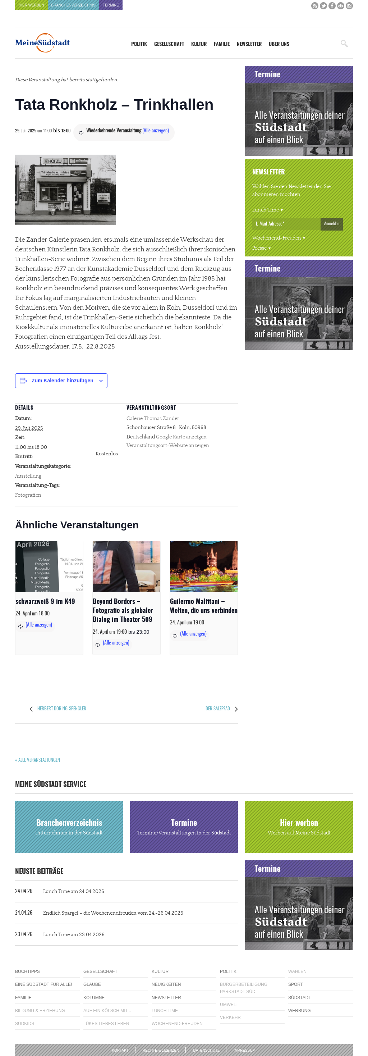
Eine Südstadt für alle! (43, 984)
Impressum (245, 1050)
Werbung (299, 1010)
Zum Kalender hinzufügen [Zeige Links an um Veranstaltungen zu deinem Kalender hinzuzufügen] (62, 380)
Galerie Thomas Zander (152, 419)
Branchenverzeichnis (73, 5)
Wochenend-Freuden (276, 238)
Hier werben (31, 5)
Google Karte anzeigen (181, 437)
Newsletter (249, 44)
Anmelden (331, 224)
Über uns (279, 44)
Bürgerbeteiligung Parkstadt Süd (243, 988)
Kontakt (120, 1050)
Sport (295, 984)
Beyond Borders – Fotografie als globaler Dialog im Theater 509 (123, 611)
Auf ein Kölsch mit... (107, 1010)
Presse (259, 248)
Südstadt (299, 997)
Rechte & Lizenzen (161, 1050)
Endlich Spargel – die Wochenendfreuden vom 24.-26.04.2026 (99, 913)
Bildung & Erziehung (40, 1010)
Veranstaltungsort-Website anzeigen (167, 446)
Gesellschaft (169, 44)
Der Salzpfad (218, 709)
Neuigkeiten (166, 984)
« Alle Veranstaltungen (37, 760)
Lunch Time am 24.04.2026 (59, 892)
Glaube (92, 984)
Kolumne (94, 997)
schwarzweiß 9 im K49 (45, 602)
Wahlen (297, 971)
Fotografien (28, 495)
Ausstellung (28, 476)
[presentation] (49, 566)
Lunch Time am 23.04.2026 (60, 935)
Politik (139, 44)
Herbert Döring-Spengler (61, 709)
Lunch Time (265, 210)
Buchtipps (27, 971)
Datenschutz (206, 1050)
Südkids (24, 1023)
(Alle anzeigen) (155, 130)
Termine (111, 5)
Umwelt (229, 1004)
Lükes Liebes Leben (106, 1023)
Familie (222, 44)
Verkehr (230, 1017)
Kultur (199, 44)
